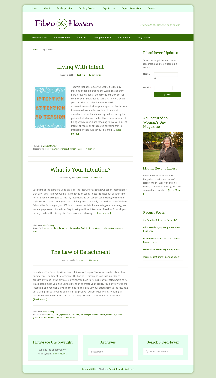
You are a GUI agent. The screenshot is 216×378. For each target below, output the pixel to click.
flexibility (84, 228)
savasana (119, 228)
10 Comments (95, 75)
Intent (56, 149)
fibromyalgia (75, 228)
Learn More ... (60, 353)
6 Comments (94, 260)
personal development (86, 149)
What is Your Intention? (80, 169)
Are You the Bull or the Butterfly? (160, 220)
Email (147, 87)
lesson (102, 315)
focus (91, 228)
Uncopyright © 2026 (90, 369)
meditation (110, 315)
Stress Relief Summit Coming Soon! (161, 257)
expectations (74, 315)
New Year (72, 149)
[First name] (166, 74)
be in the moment (61, 228)
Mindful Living (48, 225)
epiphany (64, 315)
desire (56, 315)
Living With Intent (80, 66)
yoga (35, 231)
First (156, 78)
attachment (49, 315)
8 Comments (96, 178)
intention (63, 149)
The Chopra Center (47, 317)
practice (111, 228)
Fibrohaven (48, 149)
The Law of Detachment (80, 251)
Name (146, 74)
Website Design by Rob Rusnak (121, 369)
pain (105, 228)
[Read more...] (103, 213)
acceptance (48, 228)
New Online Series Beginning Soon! (161, 249)
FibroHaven (108, 24)
